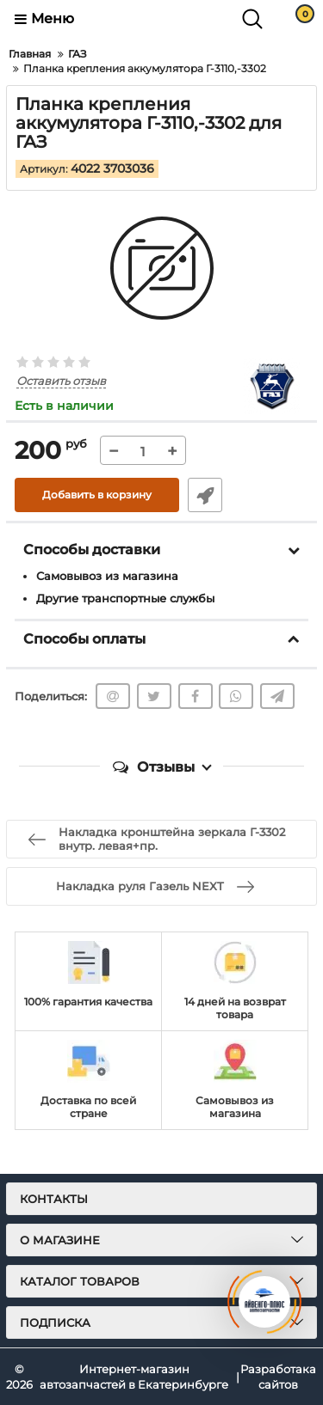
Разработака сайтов (278, 1376)
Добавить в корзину (97, 494)
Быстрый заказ (205, 495)
